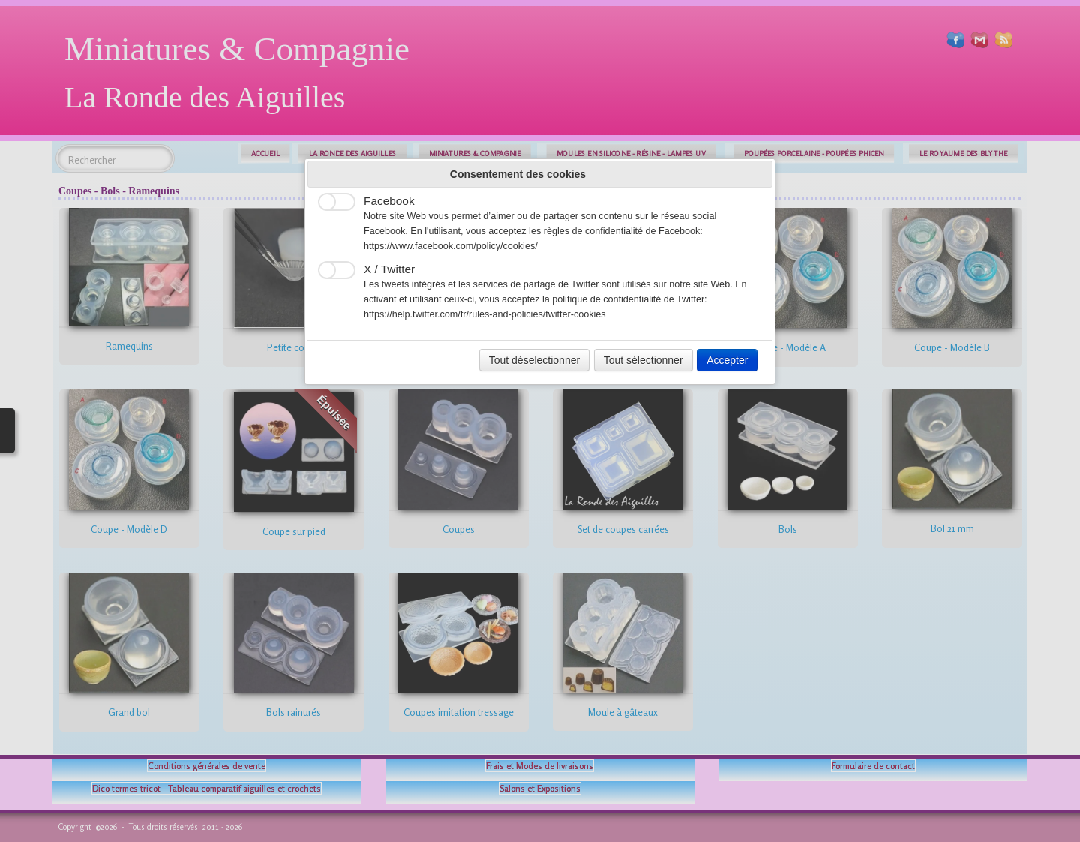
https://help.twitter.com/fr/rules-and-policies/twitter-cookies (485, 314)
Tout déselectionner (534, 360)
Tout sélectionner (643, 360)
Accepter (727, 360)
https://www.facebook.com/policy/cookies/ (451, 246)
